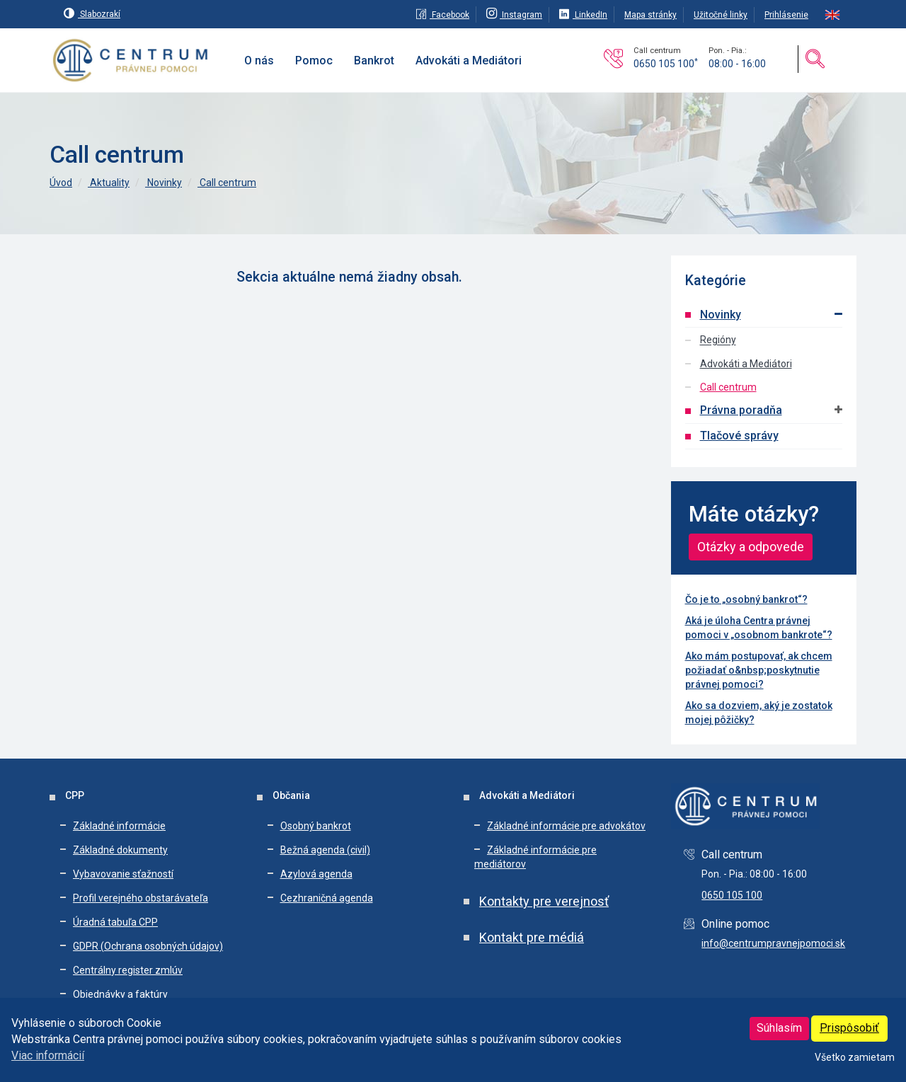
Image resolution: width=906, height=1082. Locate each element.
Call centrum (226, 182)
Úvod (61, 182)
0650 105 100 (665, 63)
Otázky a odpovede (750, 546)
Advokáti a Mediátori (746, 363)
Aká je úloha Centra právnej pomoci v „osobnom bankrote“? (758, 627)
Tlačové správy (739, 435)
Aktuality (109, 182)
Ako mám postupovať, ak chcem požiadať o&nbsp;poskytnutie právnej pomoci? (758, 670)
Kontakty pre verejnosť (544, 901)
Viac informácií (47, 1055)
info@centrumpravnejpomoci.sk (773, 943)
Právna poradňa (741, 410)
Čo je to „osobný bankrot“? (746, 599)
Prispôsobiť (849, 1028)
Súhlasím (779, 1028)
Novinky (163, 182)
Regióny (718, 340)
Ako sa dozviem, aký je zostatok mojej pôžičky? (758, 712)
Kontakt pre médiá (531, 937)
